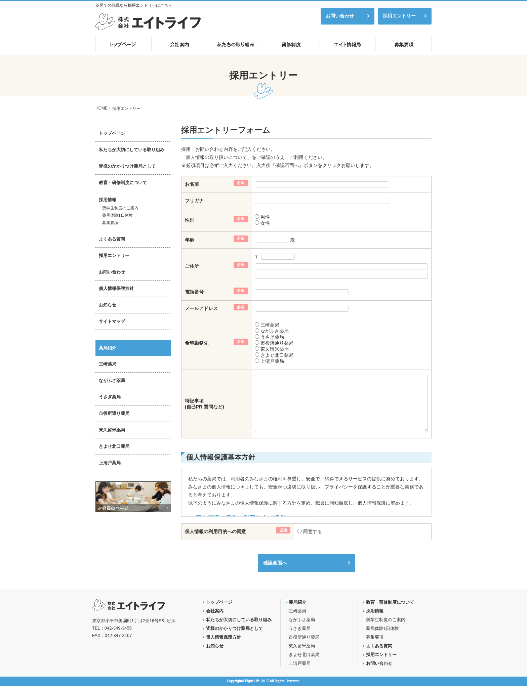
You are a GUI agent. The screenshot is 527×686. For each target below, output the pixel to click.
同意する (312, 531)
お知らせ (107, 304)
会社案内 (215, 610)
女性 (264, 223)
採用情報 (107, 199)
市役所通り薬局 (276, 343)
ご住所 (192, 266)
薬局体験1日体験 (117, 215)
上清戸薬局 (271, 361)
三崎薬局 (269, 325)
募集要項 (110, 222)
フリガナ (194, 200)
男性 (264, 217)
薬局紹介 (107, 347)
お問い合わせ (340, 15)
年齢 (189, 240)
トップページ (112, 133)
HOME (101, 108)
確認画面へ (275, 562)
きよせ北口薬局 (276, 355)
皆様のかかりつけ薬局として (127, 166)
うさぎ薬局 (271, 337)
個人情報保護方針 (116, 288)
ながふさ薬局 (274, 331)
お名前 (192, 184)
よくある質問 (112, 239)
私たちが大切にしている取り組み (131, 149)
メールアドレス (201, 308)
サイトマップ (112, 321)
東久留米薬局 (274, 349)
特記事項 (194, 400)
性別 (189, 220)
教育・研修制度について (123, 182)
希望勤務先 (196, 343)
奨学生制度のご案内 (120, 208)
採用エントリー (399, 15)
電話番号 (194, 292)
